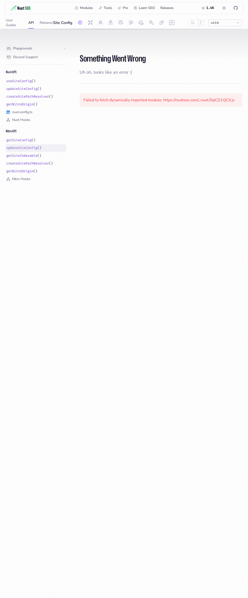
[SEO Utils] (151, 22)
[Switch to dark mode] (224, 8)
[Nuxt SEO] (90, 22)
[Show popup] (225, 22)
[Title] (28, 8)
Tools (105, 8)
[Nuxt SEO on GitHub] (236, 8)
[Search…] (193, 23)
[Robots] (100, 22)
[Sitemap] (111, 22)
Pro (122, 8)
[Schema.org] (131, 22)
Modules (84, 8)
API (31, 24)
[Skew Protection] (161, 22)
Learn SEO (144, 8)
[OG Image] (121, 22)
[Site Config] (80, 22)
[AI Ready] (172, 22)
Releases (167, 8)
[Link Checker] (141, 22)
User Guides (14, 23)
